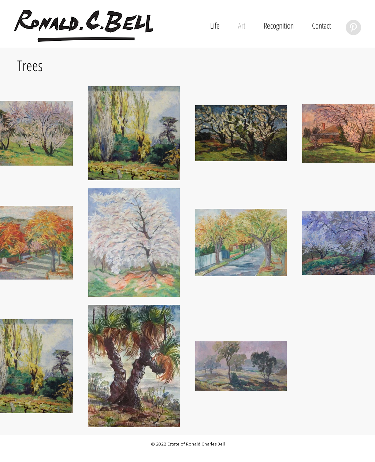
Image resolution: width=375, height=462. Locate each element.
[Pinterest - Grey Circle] (353, 27)
